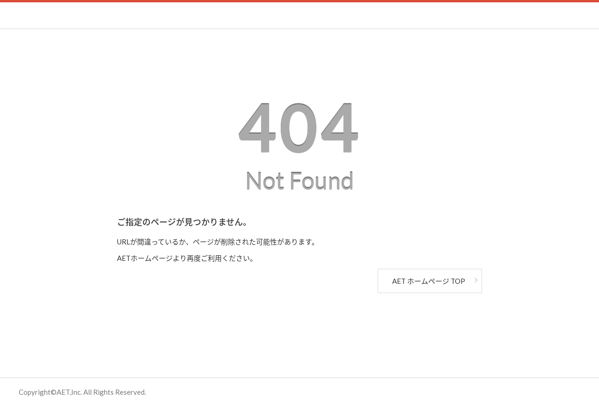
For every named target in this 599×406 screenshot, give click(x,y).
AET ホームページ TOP (428, 281)
